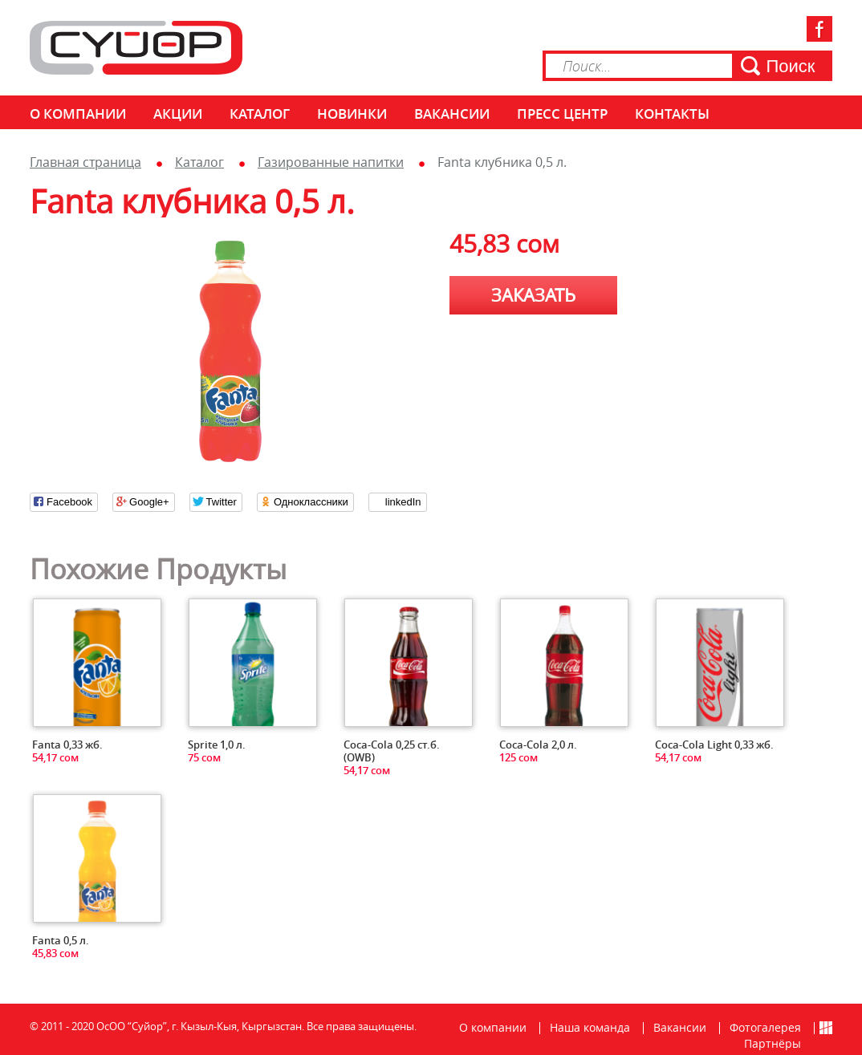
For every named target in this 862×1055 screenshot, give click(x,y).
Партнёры (772, 1043)
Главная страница (85, 162)
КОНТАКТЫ (672, 113)
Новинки (352, 113)
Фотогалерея (765, 1027)
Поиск (790, 66)
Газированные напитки (331, 162)
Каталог (260, 113)
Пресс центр (562, 113)
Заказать (533, 294)
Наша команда (590, 1027)
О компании (78, 113)
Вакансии (452, 113)
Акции (177, 113)
